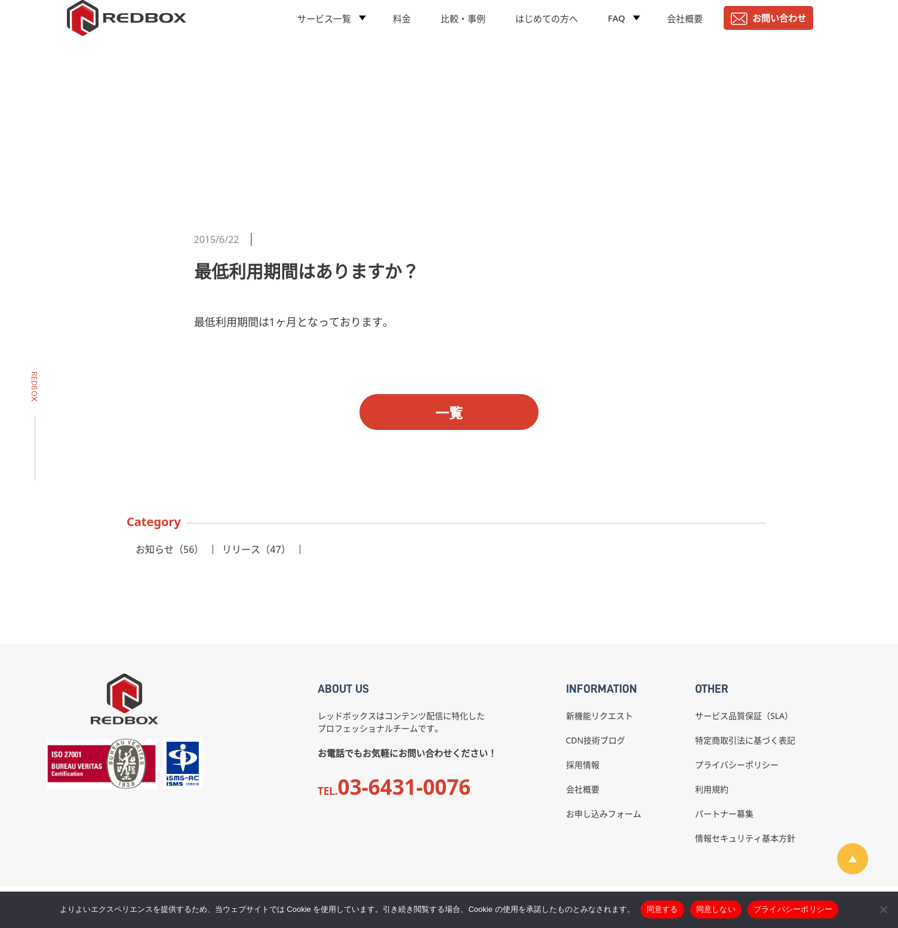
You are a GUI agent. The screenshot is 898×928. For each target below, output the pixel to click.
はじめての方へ (546, 27)
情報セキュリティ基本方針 (745, 838)
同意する (662, 909)
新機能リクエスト (599, 715)
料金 (402, 27)
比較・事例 (463, 27)
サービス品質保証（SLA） (744, 715)
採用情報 (582, 764)
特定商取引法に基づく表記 (745, 740)
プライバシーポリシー (737, 764)
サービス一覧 (324, 27)
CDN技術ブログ (596, 740)
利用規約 (711, 789)
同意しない (716, 909)
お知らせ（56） (170, 549)
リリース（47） (256, 549)
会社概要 (685, 27)
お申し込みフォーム (603, 813)
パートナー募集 (724, 813)
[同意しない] (883, 909)
